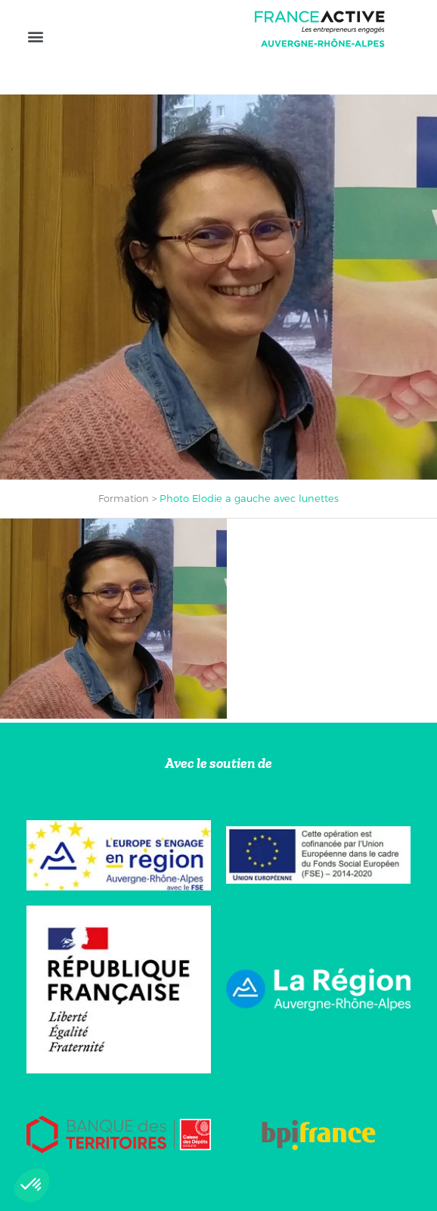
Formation (123, 498)
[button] (35, 35)
